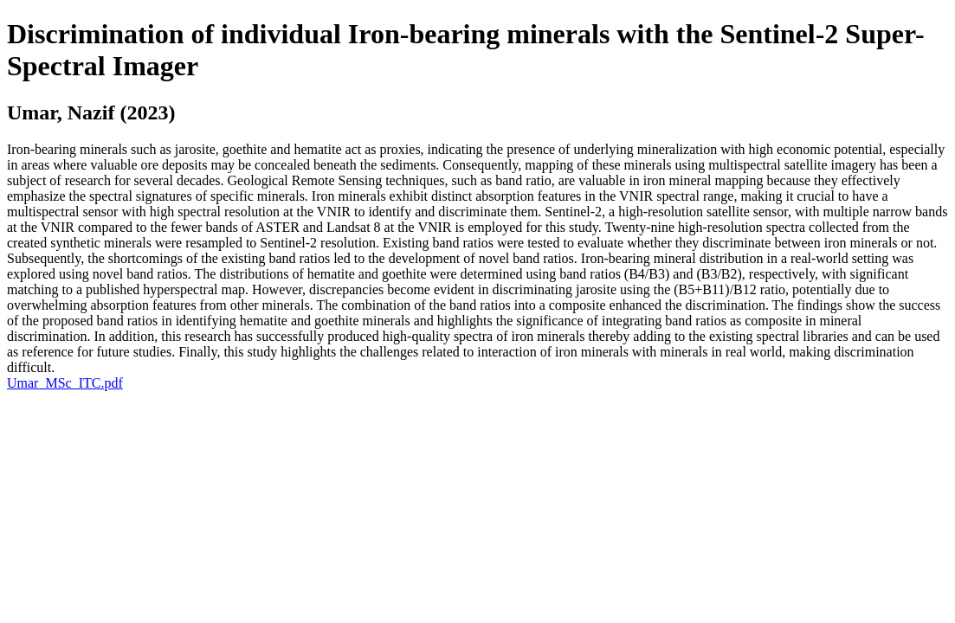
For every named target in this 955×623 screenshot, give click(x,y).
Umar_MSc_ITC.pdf (65, 383)
